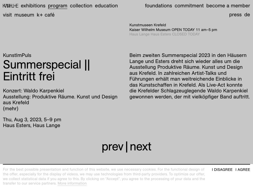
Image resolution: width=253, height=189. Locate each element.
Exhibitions (33, 6)
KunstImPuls (17, 55)
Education (106, 6)
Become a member (228, 6)
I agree (242, 169)
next (140, 146)
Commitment (189, 6)
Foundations (158, 6)
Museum (24, 15)
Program (57, 6)
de (247, 15)
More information (72, 183)
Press (235, 15)
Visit (7, 15)
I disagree (222, 169)
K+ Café (45, 15)
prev (112, 146)
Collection (81, 6)
